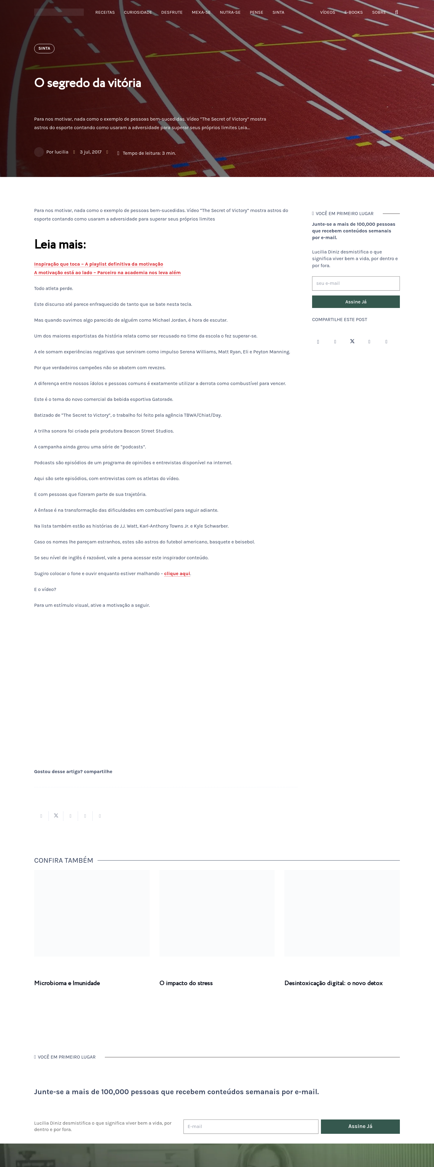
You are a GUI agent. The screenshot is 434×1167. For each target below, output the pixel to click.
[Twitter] (352, 342)
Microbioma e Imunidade (67, 983)
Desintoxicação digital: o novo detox (333, 983)
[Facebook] (335, 342)
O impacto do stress (186, 983)
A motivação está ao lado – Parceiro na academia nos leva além (107, 272)
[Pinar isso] (85, 816)
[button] (396, 12)
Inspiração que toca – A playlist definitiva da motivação (98, 264)
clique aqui (177, 573)
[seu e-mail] (356, 283)
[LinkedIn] (386, 342)
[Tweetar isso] (56, 816)
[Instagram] (318, 342)
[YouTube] (369, 342)
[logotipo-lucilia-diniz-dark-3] (59, 12)
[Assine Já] (356, 301)
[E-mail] (250, 1126)
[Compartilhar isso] (41, 816)
